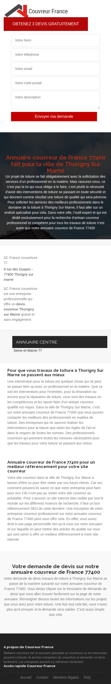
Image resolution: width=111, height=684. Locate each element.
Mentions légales (66, 677)
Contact (42, 677)
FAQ (87, 677)
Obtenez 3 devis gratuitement (46, 24)
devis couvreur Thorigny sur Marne (19, 309)
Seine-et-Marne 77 (28, 350)
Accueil (25, 677)
